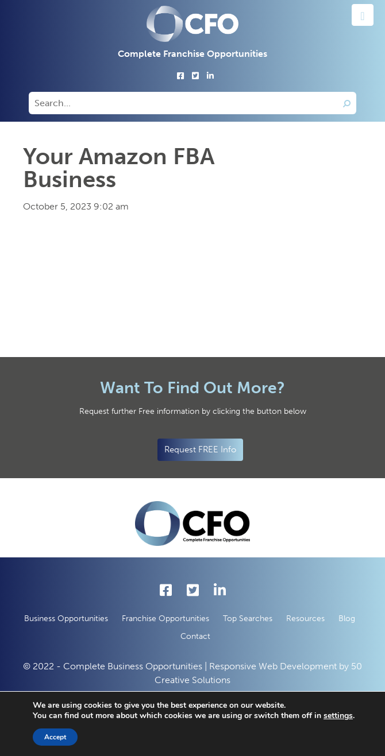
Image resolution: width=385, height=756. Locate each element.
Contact (195, 636)
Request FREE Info (200, 449)
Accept (55, 737)
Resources (305, 618)
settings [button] (338, 715)
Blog (346, 618)
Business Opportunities (66, 618)
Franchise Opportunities (165, 618)
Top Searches (247, 618)
